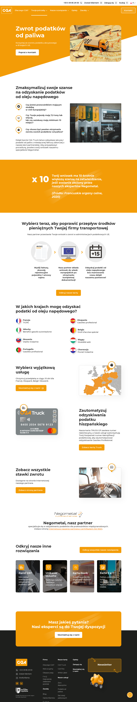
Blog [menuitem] (44, 694)
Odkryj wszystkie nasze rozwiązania (100, 550)
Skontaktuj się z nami (29, 388)
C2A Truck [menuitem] (62, 665)
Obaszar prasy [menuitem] (48, 673)
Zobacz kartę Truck (92, 447)
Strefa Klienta (24, 678)
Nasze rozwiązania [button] (59, 10)
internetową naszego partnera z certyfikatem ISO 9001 (75, 529)
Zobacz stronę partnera (31, 490)
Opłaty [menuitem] (75, 660)
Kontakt (128, 10)
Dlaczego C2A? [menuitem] (48, 665)
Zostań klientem (93, 3)
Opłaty (74, 10)
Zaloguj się (110, 3)
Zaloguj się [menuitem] (77, 664)
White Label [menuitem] (62, 673)
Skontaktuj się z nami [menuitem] (78, 670)
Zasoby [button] (84, 10)
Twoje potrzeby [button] (39, 10)
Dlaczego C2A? (21, 10)
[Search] (127, 3)
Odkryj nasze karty (68, 293)
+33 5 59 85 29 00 (73, 3)
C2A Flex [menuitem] (61, 669)
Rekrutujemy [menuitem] (48, 669)
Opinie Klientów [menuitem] (49, 698)
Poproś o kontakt (27, 52)
